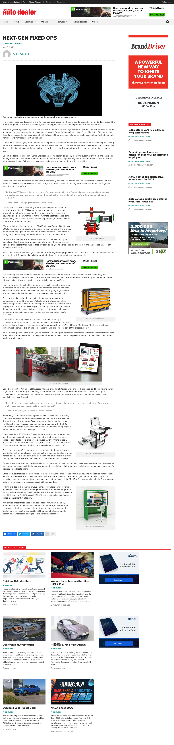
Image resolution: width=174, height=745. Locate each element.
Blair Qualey (158, 717)
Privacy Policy (8, 742)
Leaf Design (166, 741)
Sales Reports (80, 22)
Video (95, 22)
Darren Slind (158, 725)
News (16, 22)
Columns (30, 22)
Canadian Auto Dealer (148, 140)
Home (5, 22)
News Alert (94, 713)
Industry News (142, 137)
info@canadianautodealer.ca (17, 702)
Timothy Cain (97, 671)
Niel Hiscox (137, 729)
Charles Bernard (140, 709)
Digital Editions (35, 2)
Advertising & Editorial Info (14, 2)
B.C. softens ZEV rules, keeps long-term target (151, 132)
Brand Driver (115, 705)
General (18, 43)
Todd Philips (158, 713)
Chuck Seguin (159, 721)
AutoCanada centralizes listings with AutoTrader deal (150, 201)
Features (62, 22)
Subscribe (61, 2)
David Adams (138, 701)
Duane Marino (159, 709)
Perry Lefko (141, 610)
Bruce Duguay (139, 721)
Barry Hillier (11, 608)
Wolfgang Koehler (57, 610)
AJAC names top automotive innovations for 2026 (150, 179)
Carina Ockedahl (21, 54)
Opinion (46, 22)
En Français (166, 2)
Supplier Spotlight (117, 709)
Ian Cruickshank (139, 717)
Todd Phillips (11, 671)
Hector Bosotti (139, 713)
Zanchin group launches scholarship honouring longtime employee (148, 155)
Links (48, 709)
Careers (49, 2)
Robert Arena (138, 705)
